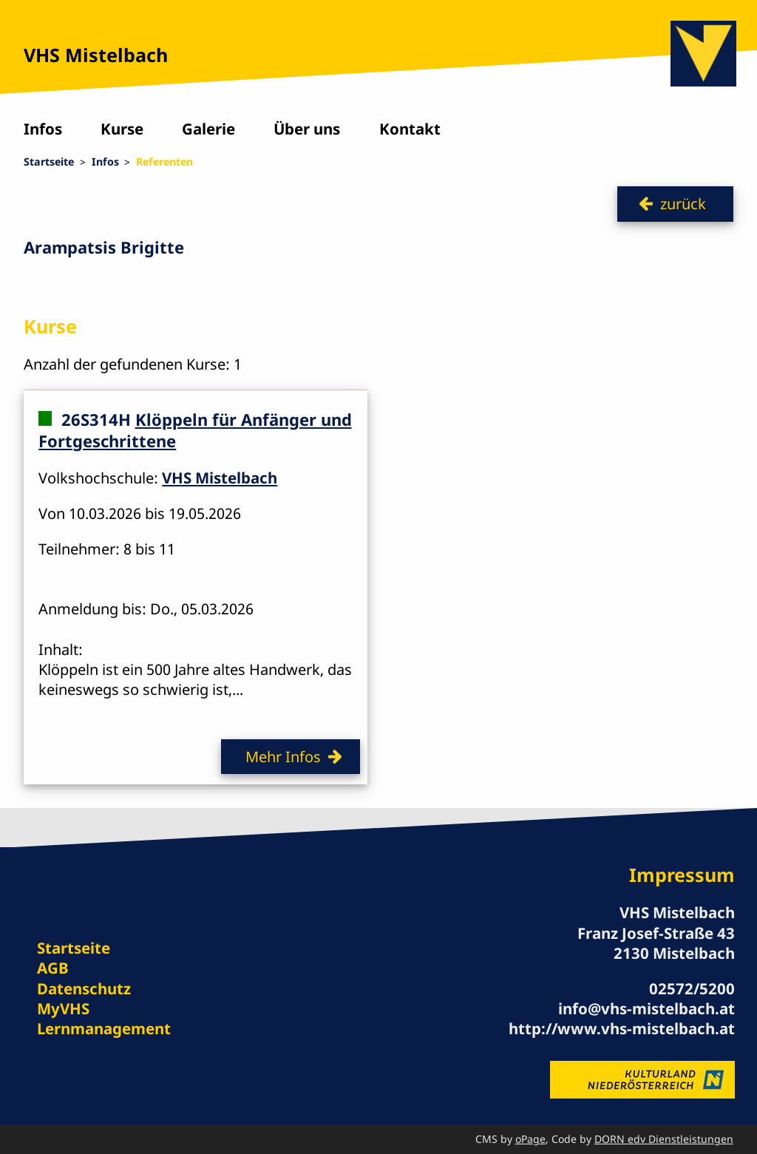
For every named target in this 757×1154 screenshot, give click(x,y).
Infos (43, 128)
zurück (683, 203)
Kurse (122, 128)
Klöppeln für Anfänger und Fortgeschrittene (194, 430)
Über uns (307, 128)
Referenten (164, 162)
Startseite (49, 162)
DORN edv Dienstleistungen (663, 1139)
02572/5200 (692, 988)
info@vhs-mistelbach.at (646, 1008)
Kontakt (410, 128)
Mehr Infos (283, 756)
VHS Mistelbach (96, 54)
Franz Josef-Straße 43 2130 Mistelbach (656, 943)
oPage (530, 1139)
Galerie (208, 128)
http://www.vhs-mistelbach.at (622, 1028)
